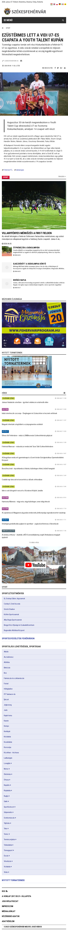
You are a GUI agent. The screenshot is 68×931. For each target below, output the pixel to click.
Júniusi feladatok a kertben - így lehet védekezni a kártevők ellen (25, 402)
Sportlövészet (9, 807)
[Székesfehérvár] (25, 11)
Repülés (7, 785)
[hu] (51, 4)
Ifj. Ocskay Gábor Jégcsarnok (14, 598)
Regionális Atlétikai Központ (14, 630)
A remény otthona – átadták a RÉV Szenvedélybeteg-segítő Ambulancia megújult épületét (31, 536)
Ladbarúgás (8, 758)
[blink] (65, 4)
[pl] (57, 4)
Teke (5, 828)
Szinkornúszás (9, 818)
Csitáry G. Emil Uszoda (12, 604)
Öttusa (6, 780)
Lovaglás (7, 763)
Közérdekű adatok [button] (11, 916)
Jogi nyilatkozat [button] (10, 901)
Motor (6, 769)
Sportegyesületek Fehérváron (18, 638)
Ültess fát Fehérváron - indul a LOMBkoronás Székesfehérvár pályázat (27, 435)
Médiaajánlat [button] (8, 911)
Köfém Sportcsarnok (11, 614)
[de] (60, 4)
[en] (54, 4)
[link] (34, 325)
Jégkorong (8, 705)
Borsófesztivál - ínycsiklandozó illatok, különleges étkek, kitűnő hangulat (28, 468)
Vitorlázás (7, 861)
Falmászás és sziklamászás (14, 678)
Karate (6, 721)
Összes (61, 176)
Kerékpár (7, 731)
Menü (8, 20)
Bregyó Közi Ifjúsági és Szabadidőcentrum (19, 625)
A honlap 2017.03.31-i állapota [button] (16, 896)
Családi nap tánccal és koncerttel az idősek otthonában (22, 479)
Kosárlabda (8, 742)
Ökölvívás (7, 774)
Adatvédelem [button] (8, 921)
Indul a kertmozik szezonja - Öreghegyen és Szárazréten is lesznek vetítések (29, 413)
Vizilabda (7, 867)
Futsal (6, 683)
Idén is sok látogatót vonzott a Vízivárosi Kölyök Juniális (22, 490)
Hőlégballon (8, 689)
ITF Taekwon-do (10, 694)
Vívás (6, 872)
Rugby (6, 796)
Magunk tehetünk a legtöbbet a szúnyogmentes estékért (22, 424)
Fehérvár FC (8, 170)
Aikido (6, 652)
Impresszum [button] (7, 906)
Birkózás (7, 668)
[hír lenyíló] (64, 393)
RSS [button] (3, 891)
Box (5, 673)
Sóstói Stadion (9, 609)
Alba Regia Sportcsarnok (13, 620)
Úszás (6, 856)
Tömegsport (8, 850)
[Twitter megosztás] (58, 68)
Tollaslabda (8, 845)
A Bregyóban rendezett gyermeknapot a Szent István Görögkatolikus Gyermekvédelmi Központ (33, 458)
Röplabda (7, 790)
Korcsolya (7, 747)
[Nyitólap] (2, 28)
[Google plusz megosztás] (61, 68)
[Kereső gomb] (63, 20)
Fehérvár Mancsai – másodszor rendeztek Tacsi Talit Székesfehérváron (27, 446)
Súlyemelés (8, 812)
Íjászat (6, 699)
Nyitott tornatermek (13, 880)
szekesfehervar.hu (11, 61)
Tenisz (6, 834)
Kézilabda (7, 737)
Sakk (6, 801)
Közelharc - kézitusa (11, 752)
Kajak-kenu (8, 715)
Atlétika (7, 662)
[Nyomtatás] (65, 68)
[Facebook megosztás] (55, 68)
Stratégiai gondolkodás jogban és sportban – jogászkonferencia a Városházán (30, 524)
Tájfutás (7, 823)
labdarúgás (20, 170)
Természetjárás (9, 839)
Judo (6, 710)
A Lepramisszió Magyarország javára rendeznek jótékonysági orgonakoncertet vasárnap (34, 513)
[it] (62, 4)
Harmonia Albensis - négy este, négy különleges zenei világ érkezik (26, 501)
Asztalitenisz (9, 657)
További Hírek (34, 542)
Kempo (6, 726)
